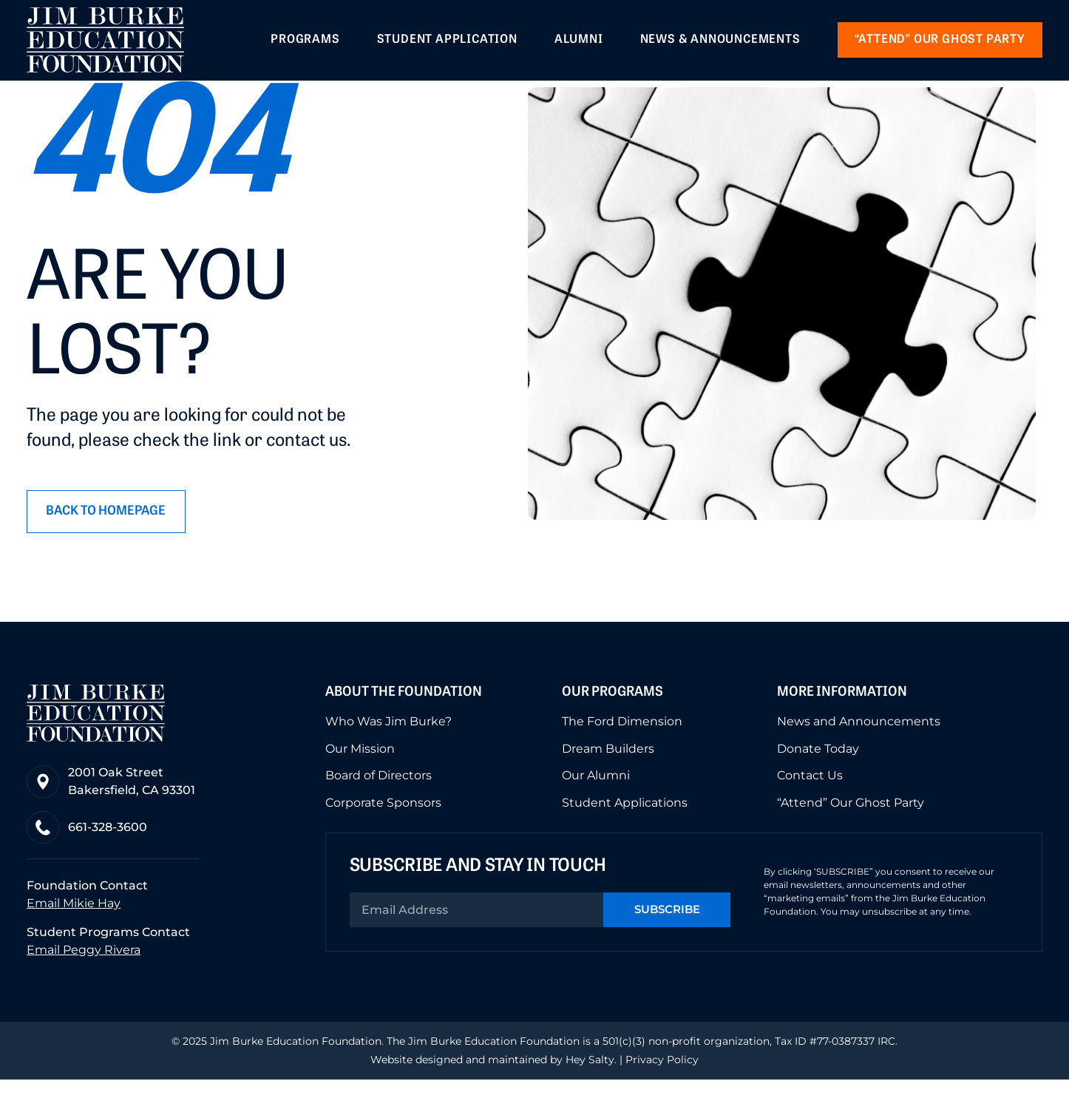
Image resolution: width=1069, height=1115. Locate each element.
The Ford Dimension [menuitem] (622, 756)
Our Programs (612, 727)
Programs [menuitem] (305, 41)
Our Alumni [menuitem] (596, 809)
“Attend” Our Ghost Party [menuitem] (850, 835)
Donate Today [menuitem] (818, 782)
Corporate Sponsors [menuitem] (383, 835)
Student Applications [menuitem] (625, 835)
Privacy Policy (662, 1095)
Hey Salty (588, 1095)
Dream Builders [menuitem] (608, 782)
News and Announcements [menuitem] (858, 756)
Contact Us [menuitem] (810, 809)
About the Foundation (403, 727)
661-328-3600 (109, 862)
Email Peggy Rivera (83, 985)
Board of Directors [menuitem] (378, 809)
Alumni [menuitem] (578, 41)
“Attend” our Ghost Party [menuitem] (940, 41)
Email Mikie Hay (74, 939)
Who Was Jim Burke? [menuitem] (388, 756)
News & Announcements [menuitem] (720, 41)
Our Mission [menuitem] (360, 782)
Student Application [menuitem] (447, 41)
